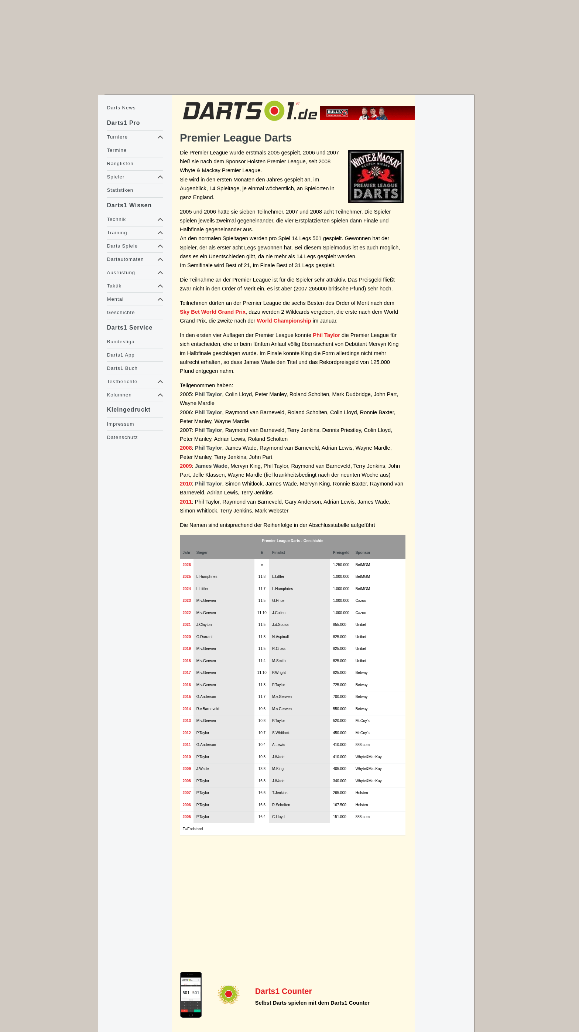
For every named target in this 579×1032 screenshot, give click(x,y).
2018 (187, 661)
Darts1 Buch (122, 368)
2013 (187, 721)
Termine (117, 150)
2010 (186, 484)
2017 (187, 673)
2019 (187, 649)
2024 (187, 589)
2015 (187, 697)
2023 (187, 601)
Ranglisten (120, 163)
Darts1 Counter (283, 991)
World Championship (284, 321)
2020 (187, 637)
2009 (186, 466)
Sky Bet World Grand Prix (213, 312)
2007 (187, 793)
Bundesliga (120, 341)
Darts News (121, 107)
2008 (186, 448)
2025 (187, 577)
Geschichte (121, 312)
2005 (187, 817)
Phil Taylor (326, 335)
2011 (186, 502)
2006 (187, 805)
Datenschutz (122, 437)
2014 (187, 709)
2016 (187, 685)
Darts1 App (120, 355)
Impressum (120, 424)
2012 (187, 733)
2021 (187, 625)
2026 (187, 565)
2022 (187, 613)
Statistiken (120, 190)
